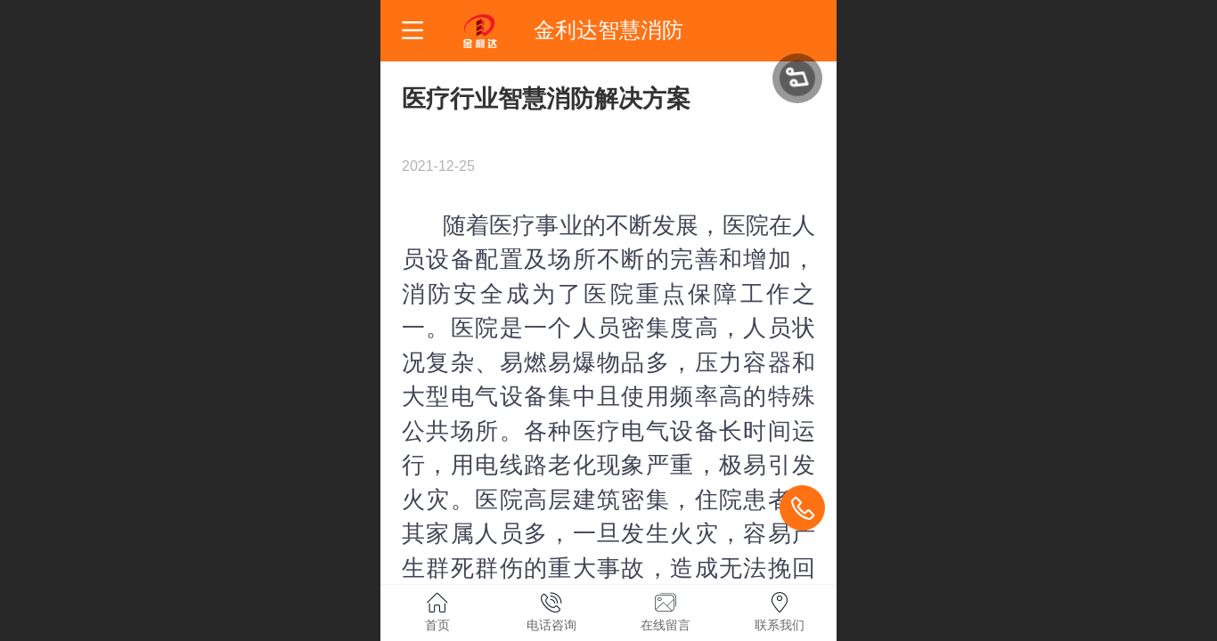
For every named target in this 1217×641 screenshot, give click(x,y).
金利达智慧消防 (608, 30)
